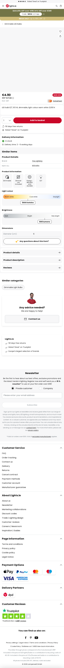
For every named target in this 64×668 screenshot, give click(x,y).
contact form (31, 428)
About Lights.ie (11, 495)
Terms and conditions (12, 544)
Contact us (7, 461)
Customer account (11, 483)
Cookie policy (8, 552)
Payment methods (11, 478)
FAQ (4, 453)
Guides (17, 530)
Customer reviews (10, 522)
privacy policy (33, 430)
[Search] (57, 6)
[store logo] (12, 6)
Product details (11, 252)
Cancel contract (10, 474)
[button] (60, 31)
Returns (5, 470)
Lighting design (16, 517)
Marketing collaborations (14, 509)
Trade (5, 517)
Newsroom (16, 526)
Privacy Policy (53, 643)
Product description (13, 260)
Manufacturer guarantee (14, 487)
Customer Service (13, 448)
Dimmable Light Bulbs (13, 287)
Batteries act (27, 646)
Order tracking (9, 457)
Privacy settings (12, 643)
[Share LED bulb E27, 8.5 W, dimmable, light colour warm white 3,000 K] (60, 36)
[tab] (32, 467)
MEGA (30, 14)
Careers (6, 526)
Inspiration (7, 530)
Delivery (6, 466)
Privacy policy (8, 548)
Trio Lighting (37, 161)
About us (6, 500)
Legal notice (8, 556)
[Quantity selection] (7, 120)
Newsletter (7, 505)
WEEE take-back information (43, 646)
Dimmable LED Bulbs (13, 24)
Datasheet (57, 101)
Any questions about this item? (34, 241)
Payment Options (13, 565)
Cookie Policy (16, 646)
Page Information (13, 538)
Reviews (7, 267)
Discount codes (9, 513)
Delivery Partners (13, 587)
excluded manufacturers (41, 436)
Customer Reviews (13, 604)
